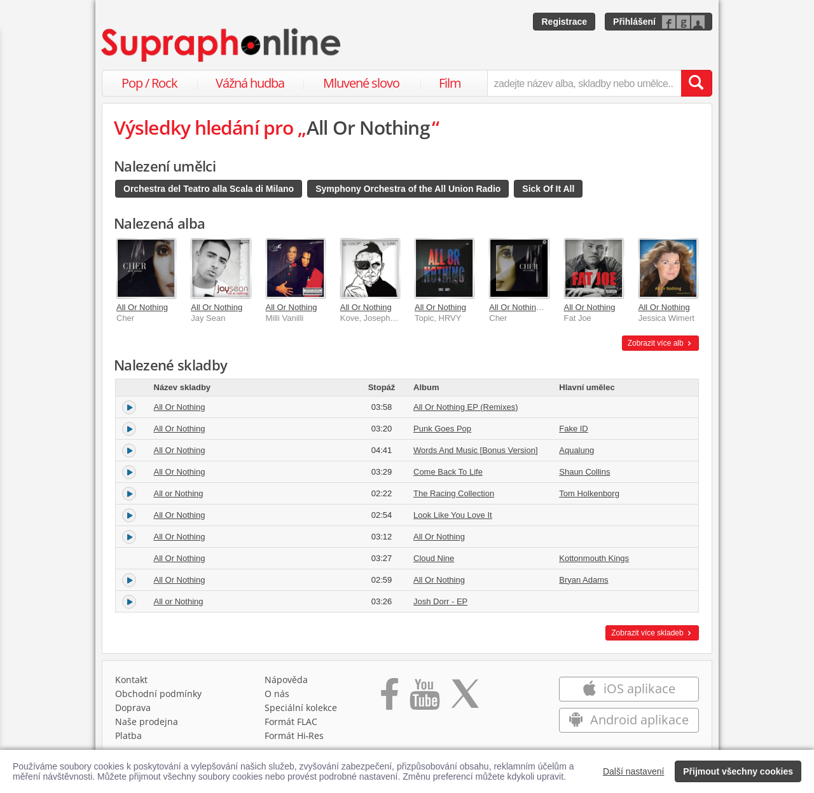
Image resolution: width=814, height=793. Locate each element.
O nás (277, 694)
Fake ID (573, 428)
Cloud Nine (433, 558)
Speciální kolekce (301, 708)
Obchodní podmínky (158, 694)
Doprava (133, 708)
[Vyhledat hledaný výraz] (696, 83)
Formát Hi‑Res (294, 735)
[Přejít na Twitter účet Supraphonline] (465, 698)
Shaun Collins (584, 472)
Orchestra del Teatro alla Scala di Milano (208, 189)
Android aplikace (629, 719)
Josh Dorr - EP (440, 601)
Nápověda (286, 680)
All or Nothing (179, 493)
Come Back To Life (448, 472)
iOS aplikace (628, 688)
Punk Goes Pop (442, 428)
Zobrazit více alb (660, 343)
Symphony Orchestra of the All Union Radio (407, 189)
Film (450, 83)
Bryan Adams (583, 580)
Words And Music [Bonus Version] (475, 450)
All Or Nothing (142, 307)
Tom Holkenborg (589, 493)
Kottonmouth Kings (594, 558)
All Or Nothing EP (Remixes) (541, 307)
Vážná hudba (250, 83)
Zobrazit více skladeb (652, 632)
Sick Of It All (548, 189)
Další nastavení (634, 771)
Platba (128, 735)
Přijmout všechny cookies (738, 771)
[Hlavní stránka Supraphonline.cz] (222, 45)
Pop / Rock (149, 83)
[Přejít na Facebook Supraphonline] (389, 698)
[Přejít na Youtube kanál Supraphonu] (424, 698)
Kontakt (131, 680)
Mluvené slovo (361, 83)
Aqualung (576, 450)
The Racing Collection (453, 493)
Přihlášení (634, 22)
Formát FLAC (291, 721)
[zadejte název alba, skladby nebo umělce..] (584, 83)
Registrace (564, 22)
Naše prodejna (146, 721)
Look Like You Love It (452, 515)
